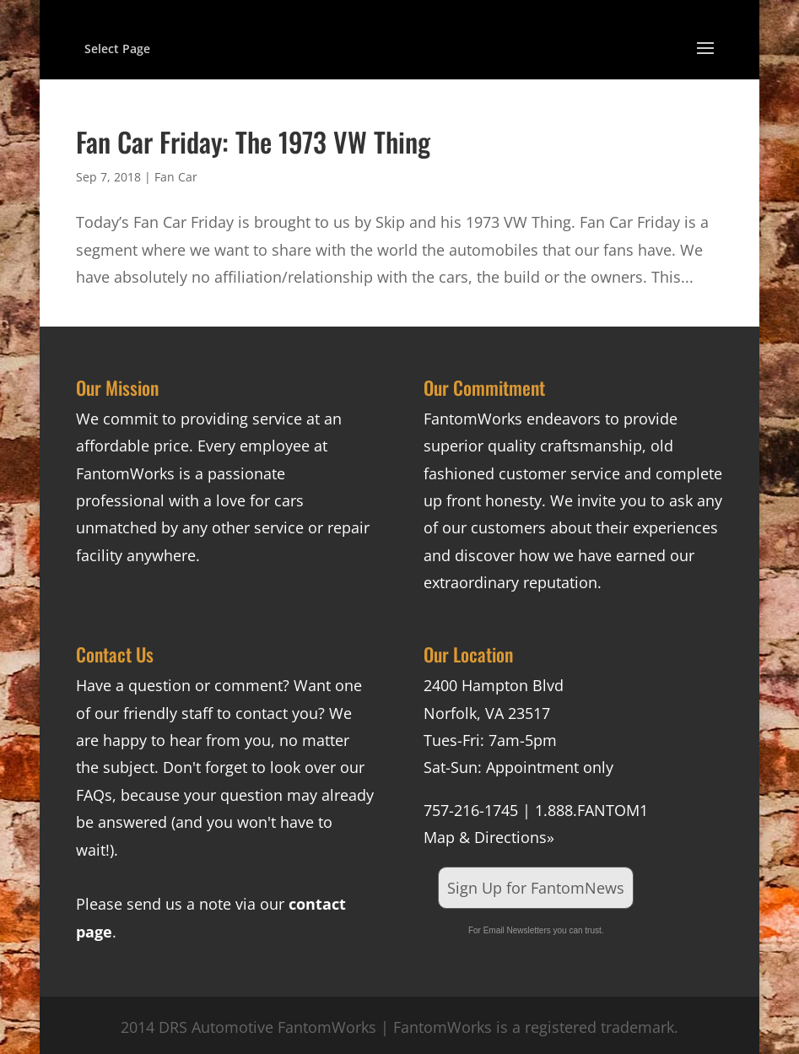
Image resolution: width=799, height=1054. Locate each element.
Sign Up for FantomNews (535, 888)
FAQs (94, 795)
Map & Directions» (489, 837)
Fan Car (175, 177)
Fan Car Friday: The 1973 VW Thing (253, 141)
